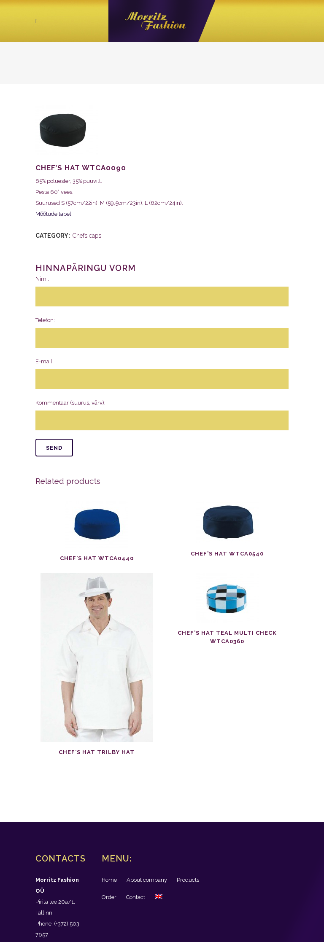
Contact (135, 897)
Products (188, 880)
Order (109, 897)
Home (109, 880)
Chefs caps (87, 235)
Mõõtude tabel (53, 214)
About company (147, 880)
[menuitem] (158, 897)
